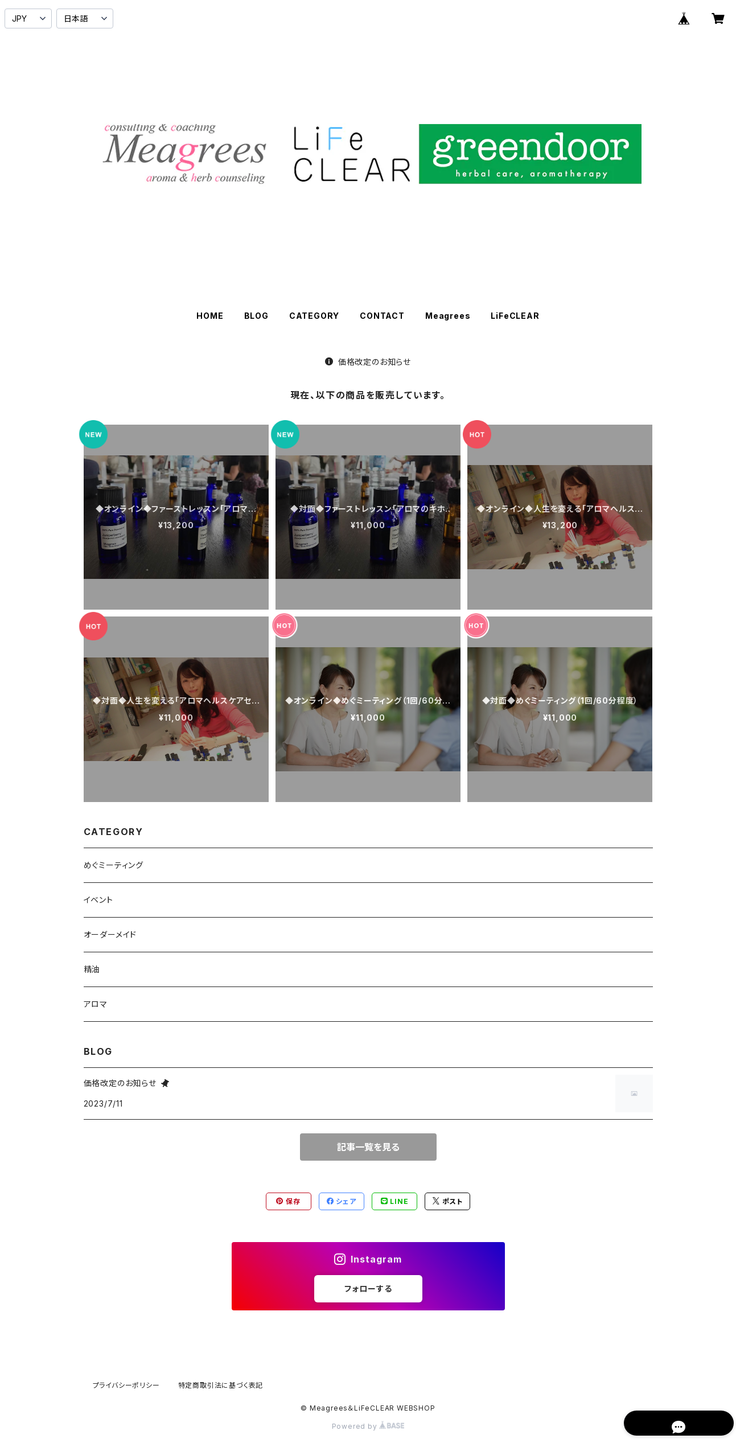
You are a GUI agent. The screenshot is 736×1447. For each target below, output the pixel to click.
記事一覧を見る (368, 1147)
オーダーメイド (110, 934)
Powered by (368, 1426)
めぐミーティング (113, 865)
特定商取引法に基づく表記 (221, 1385)
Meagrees (447, 315)
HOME (209, 315)
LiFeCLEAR (515, 315)
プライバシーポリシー (126, 1385)
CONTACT (382, 315)
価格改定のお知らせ (368, 362)
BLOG (256, 315)
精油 (92, 969)
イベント (98, 900)
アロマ (96, 1004)
